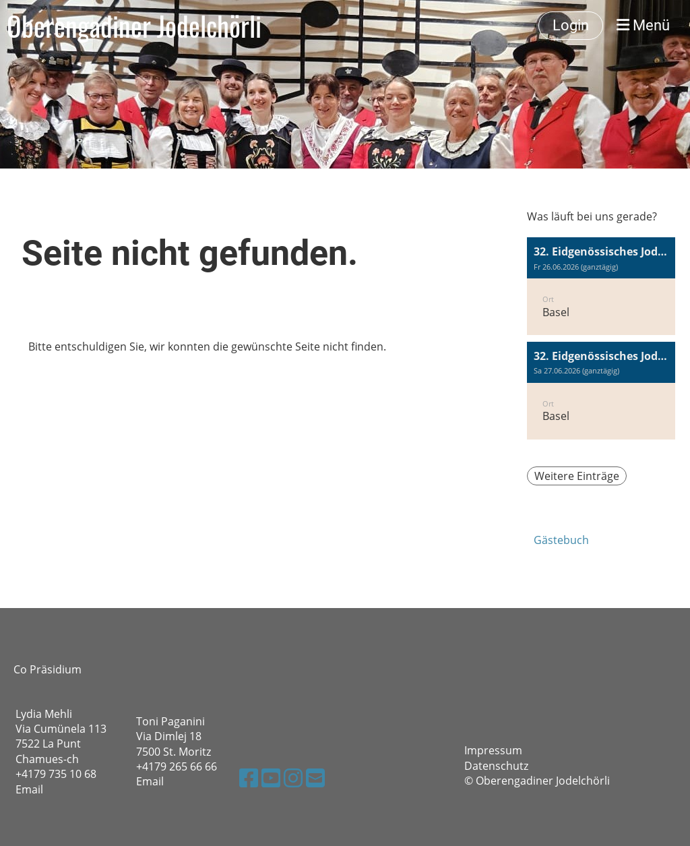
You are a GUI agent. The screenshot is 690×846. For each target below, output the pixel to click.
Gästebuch (561, 540)
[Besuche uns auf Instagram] (293, 777)
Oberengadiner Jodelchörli (134, 25)
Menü (643, 25)
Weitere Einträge (576, 476)
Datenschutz (496, 765)
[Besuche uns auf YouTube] (270, 777)
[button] (601, 286)
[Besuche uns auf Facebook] (248, 777)
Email (29, 789)
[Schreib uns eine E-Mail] (315, 777)
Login (571, 25)
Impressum (493, 750)
